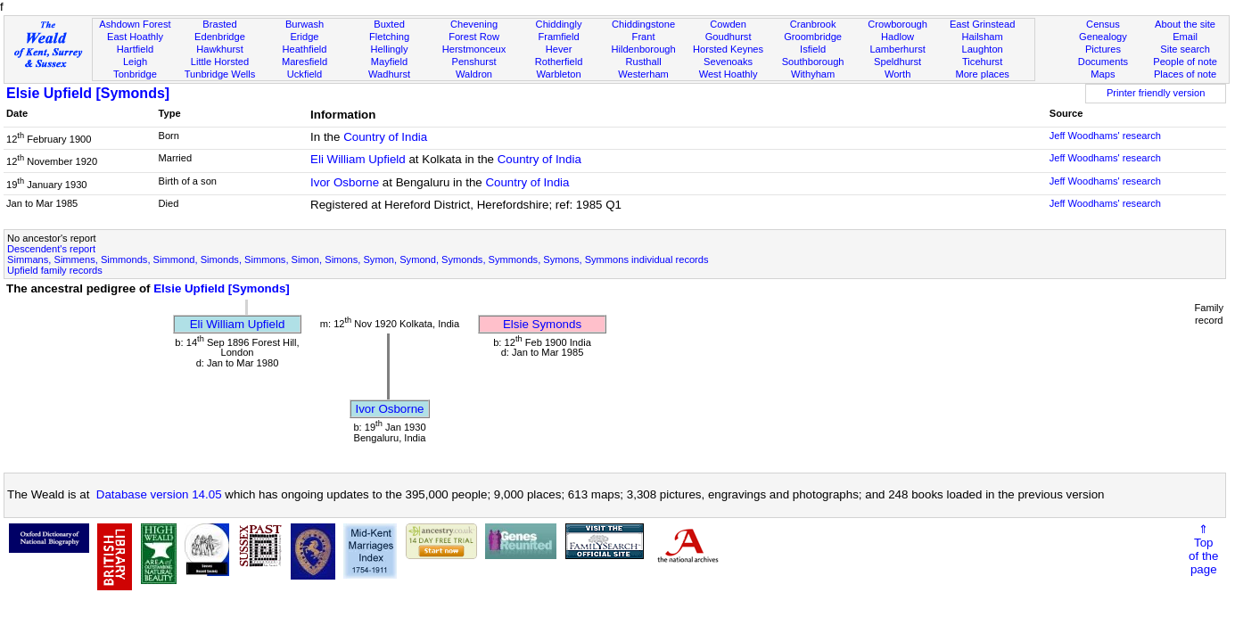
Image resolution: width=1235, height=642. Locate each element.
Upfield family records (55, 270)
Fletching (389, 36)
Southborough (813, 61)
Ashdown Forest (134, 24)
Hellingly (389, 49)
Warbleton (558, 74)
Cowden (728, 24)
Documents (1103, 61)
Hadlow (897, 36)
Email (1185, 36)
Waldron (474, 74)
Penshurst (474, 61)
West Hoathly (728, 74)
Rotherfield (559, 61)
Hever (559, 49)
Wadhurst (389, 74)
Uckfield (305, 74)
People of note (1185, 61)
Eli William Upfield (358, 159)
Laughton (981, 49)
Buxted (389, 24)
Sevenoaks (728, 61)
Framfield (558, 36)
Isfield (813, 49)
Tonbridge (135, 74)
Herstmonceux (474, 49)
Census (1103, 24)
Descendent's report (51, 248)
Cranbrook (813, 24)
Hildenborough (643, 49)
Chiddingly (559, 24)
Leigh (135, 61)
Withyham (813, 74)
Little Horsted (220, 61)
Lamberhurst (897, 49)
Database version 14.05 (159, 494)
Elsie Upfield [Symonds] (87, 93)
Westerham (643, 74)
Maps (1103, 74)
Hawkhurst (219, 49)
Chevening (474, 24)
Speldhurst (897, 61)
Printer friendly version (1156, 92)
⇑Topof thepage (1203, 549)
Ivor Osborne (344, 182)
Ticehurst (982, 61)
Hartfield (135, 49)
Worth (897, 74)
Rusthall (644, 61)
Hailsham (981, 36)
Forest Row (474, 36)
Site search (1185, 49)
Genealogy (1103, 36)
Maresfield (304, 61)
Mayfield (389, 61)
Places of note (1185, 74)
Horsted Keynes (728, 49)
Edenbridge (219, 36)
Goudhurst (728, 36)
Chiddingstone (643, 24)
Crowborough (897, 24)
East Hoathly (135, 36)
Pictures (1103, 49)
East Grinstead (982, 24)
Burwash (304, 24)
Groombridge (813, 36)
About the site (1185, 24)
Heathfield (304, 49)
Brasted (219, 24)
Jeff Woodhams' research (1105, 135)
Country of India (385, 137)
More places (982, 74)
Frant (643, 36)
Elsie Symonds (542, 324)
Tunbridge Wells (220, 74)
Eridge (304, 36)
